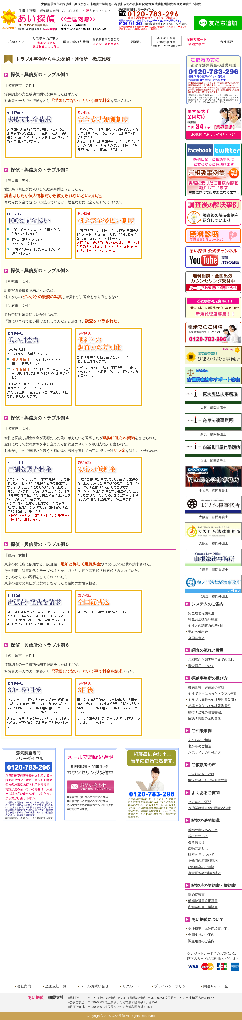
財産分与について (201, 854)
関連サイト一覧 (215, 986)
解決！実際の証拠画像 (204, 718)
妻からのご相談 (199, 746)
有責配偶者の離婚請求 (204, 873)
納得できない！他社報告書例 (209, 706)
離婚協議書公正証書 (203, 901)
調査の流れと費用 (76, 42)
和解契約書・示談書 (203, 907)
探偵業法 (136, 42)
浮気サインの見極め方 (204, 752)
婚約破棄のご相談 (201, 867)
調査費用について (201, 666)
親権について (198, 836)
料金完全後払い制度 (203, 619)
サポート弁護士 (196, 42)
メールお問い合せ (94, 986)
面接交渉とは (198, 848)
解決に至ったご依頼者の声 (207, 780)
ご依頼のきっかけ (201, 774)
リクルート (131, 986)
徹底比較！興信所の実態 (206, 687)
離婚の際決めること (203, 830)
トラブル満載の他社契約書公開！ (212, 700)
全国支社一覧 (55, 986)
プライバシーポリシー (171, 986)
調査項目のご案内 (201, 941)
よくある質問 (166, 42)
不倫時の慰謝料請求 (203, 860)
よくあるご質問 (199, 802)
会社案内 (24, 986)
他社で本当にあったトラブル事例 (212, 693)
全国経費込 (196, 638)
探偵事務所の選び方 (106, 42)
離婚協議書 (196, 894)
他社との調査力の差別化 (206, 625)
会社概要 (227, 42)
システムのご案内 (46, 42)
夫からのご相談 (199, 740)
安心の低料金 (198, 632)
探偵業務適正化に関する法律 (209, 808)
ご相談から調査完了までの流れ (211, 659)
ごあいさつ (16, 42)
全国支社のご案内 (201, 935)
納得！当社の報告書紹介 (206, 712)
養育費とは (196, 842)
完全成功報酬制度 (201, 613)
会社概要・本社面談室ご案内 (209, 929)
